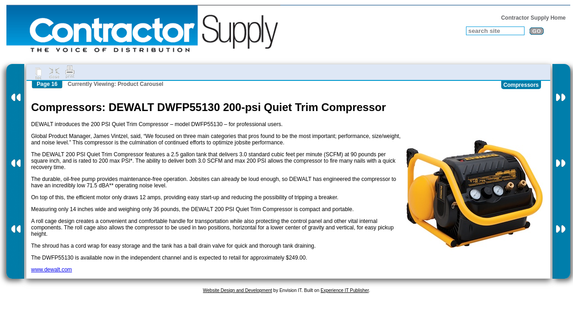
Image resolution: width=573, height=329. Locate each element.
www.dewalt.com (51, 269)
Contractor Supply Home (533, 18)
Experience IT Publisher (345, 290)
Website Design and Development (237, 290)
